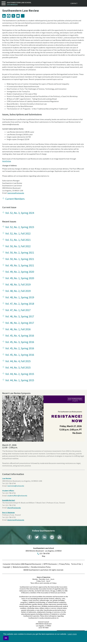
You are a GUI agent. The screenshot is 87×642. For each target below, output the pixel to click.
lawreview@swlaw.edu (15, 193)
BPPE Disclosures (50, 564)
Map (43, 556)
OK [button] (6, 638)
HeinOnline (6, 161)
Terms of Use (76, 564)
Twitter (36, 537)
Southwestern (19, 3)
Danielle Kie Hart (8, 500)
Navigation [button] (4, 3)
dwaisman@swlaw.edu (15, 520)
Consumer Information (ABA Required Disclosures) (22, 564)
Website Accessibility (21, 567)
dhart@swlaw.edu (14, 508)
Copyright (6, 567)
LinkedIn (44, 537)
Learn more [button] (72, 634)
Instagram (52, 537)
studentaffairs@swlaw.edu (17, 495)
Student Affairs (8, 490)
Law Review (6, 478)
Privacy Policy (64, 564)
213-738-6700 (44, 553)
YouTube (59, 537)
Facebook (29, 537)
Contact (73, 3)
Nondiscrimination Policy (41, 567)
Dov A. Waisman (8, 512)
